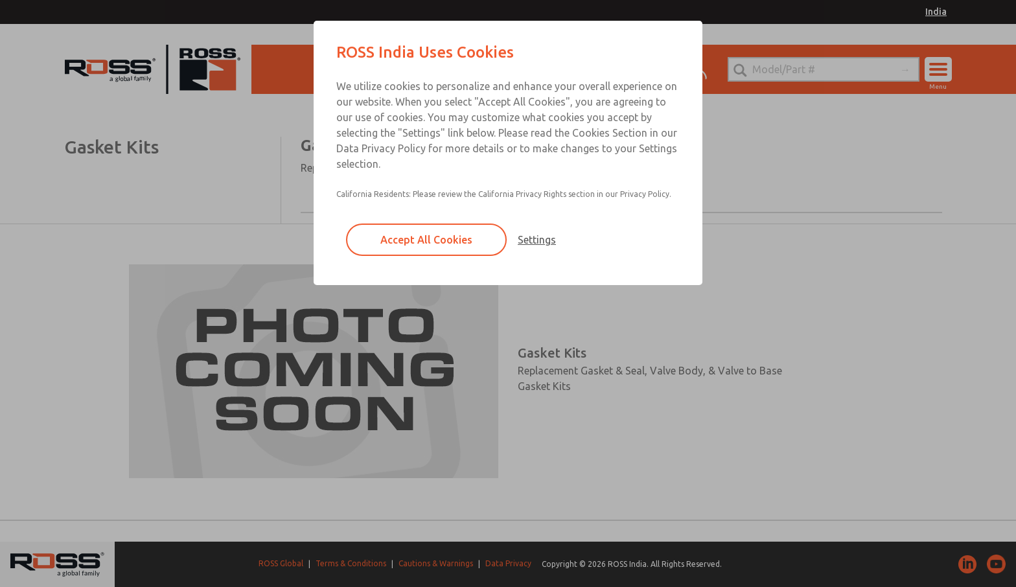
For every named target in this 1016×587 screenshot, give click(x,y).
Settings (537, 240)
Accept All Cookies (426, 240)
